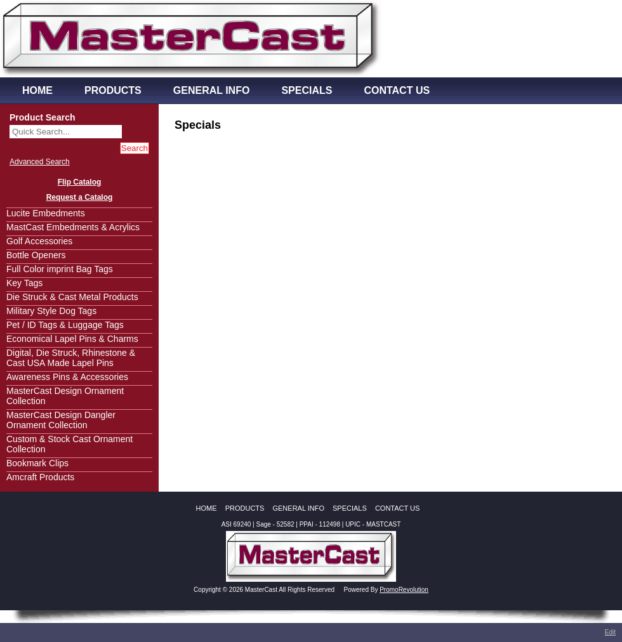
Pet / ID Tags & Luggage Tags (65, 325)
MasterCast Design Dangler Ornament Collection (61, 420)
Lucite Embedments (45, 213)
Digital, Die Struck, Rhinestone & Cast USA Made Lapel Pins (70, 358)
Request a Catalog (79, 197)
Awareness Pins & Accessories (67, 377)
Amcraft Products (40, 477)
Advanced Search (40, 162)
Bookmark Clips (37, 463)
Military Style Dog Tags (51, 311)
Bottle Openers (35, 255)
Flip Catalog (80, 182)
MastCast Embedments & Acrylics (73, 227)
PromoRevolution (404, 589)
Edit (610, 632)
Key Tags (24, 283)
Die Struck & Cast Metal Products (72, 297)
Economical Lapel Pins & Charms (72, 339)
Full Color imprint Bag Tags (59, 269)
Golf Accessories (39, 241)
